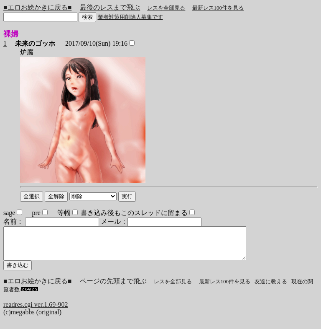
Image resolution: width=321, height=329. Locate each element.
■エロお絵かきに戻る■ (37, 7)
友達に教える (271, 288)
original (48, 318)
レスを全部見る (166, 8)
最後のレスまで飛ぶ (110, 7)
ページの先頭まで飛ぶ (113, 287)
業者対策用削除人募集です (130, 17)
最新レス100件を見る (218, 8)
